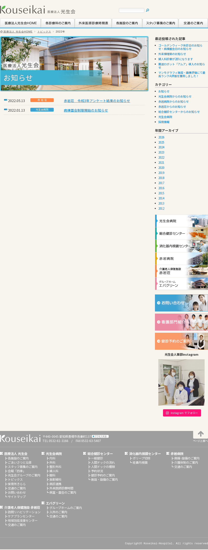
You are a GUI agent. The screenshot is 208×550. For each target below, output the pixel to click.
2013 (161, 203)
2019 (161, 173)
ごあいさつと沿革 (20, 462)
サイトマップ (17, 496)
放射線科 (55, 479)
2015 (161, 193)
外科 (52, 462)
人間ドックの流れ (103, 462)
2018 (161, 178)
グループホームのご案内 (65, 507)
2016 (161, 188)
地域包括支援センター (23, 520)
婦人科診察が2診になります (175, 59)
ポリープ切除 (141, 458)
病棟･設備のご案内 (187, 458)
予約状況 (97, 471)
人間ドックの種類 (103, 466)
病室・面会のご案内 (62, 492)
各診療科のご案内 (53, 27)
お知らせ (163, 91)
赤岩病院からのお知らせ (173, 101)
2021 (161, 163)
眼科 (52, 475)
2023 (161, 152)
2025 (161, 142)
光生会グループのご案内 (24, 475)
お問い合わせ (17, 492)
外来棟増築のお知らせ (172, 54)
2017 (161, 183)
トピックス (44, 31)
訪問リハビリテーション (24, 512)
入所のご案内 (58, 512)
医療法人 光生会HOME (16, 31)
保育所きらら (17, 484)
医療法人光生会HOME (15, 27)
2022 (161, 157)
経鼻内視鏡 (140, 462)
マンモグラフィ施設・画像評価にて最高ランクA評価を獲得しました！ (181, 74)
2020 (161, 168)
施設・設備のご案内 (104, 479)
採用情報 (163, 122)
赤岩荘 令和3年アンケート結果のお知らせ (97, 100)
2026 (161, 137)
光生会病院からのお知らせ (174, 96)
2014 (161, 198)
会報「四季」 (17, 471)
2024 (161, 147)
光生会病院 (165, 117)
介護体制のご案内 (186, 462)
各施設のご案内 (122, 27)
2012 (161, 208)
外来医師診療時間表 (88, 27)
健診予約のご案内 (103, 475)
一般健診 (97, 458)
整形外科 (55, 466)
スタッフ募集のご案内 (157, 27)
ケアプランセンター (21, 516)
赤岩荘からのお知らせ (172, 107)
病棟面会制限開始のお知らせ (86, 110)
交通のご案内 (187, 27)
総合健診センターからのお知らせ (179, 112)
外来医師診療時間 (61, 488)
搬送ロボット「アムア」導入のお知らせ (181, 66)
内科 (52, 458)
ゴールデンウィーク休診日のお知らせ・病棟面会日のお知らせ (180, 47)
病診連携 (55, 484)
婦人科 (53, 471)
